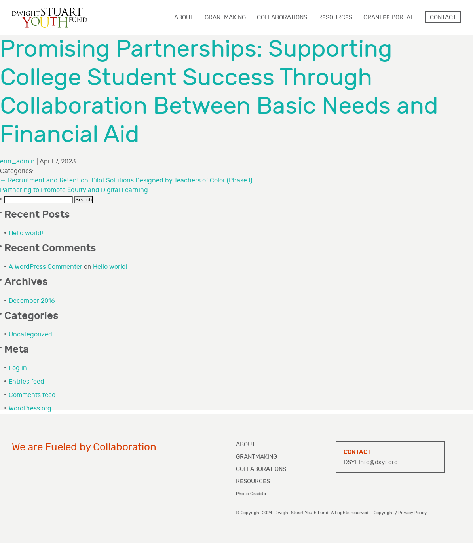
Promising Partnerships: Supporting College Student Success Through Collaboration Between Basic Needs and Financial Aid (219, 92)
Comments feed (32, 395)
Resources (253, 481)
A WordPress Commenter (45, 267)
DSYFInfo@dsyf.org (371, 462)
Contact (443, 17)
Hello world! (26, 233)
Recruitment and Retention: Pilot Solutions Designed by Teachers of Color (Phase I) (126, 180)
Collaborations (261, 469)
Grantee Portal (388, 17)
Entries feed (26, 381)
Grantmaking (256, 457)
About (245, 444)
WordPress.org (30, 408)
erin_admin (17, 161)
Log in (18, 368)
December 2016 (32, 301)
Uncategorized (30, 334)
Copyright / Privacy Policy (400, 512)
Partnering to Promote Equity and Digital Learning (78, 190)
